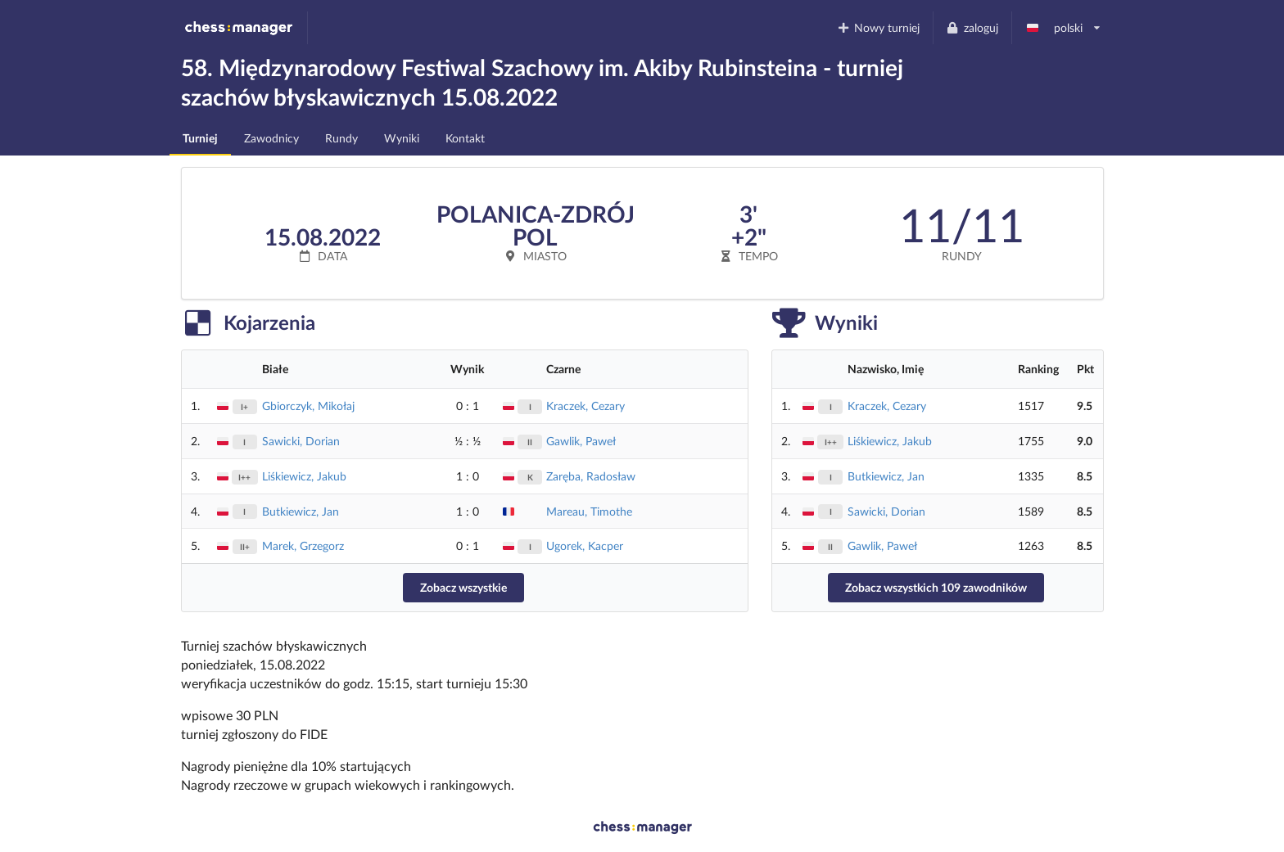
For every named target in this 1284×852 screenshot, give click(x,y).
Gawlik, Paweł (581, 441)
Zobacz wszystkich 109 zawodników (936, 587)
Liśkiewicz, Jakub (304, 476)
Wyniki (401, 138)
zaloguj (972, 27)
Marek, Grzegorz (303, 545)
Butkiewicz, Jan (300, 511)
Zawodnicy (271, 138)
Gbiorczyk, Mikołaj (308, 405)
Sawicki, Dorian (301, 441)
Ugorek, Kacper (584, 545)
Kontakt (465, 138)
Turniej (200, 138)
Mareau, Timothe (589, 511)
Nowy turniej (878, 27)
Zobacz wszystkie (463, 587)
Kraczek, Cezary (585, 405)
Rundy (341, 138)
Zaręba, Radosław (590, 476)
